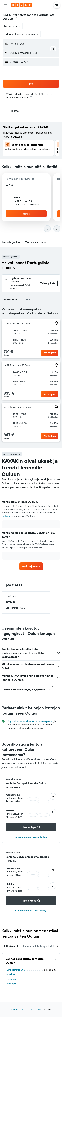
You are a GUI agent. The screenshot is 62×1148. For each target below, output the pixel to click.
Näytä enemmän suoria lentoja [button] (31, 836)
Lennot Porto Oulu (15, 969)
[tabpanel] (31, 375)
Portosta (6, 515)
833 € (7, 15)
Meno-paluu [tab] (11, 299)
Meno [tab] (26, 299)
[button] (5, 5)
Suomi (40, 1009)
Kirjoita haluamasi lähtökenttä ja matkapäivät (30, 721)
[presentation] (15, 18)
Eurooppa (11, 978)
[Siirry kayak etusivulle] (21, 5)
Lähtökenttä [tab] (11, 946)
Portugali (11, 983)
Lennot (30, 1009)
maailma (10, 974)
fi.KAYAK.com (17, 1009)
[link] (31, 566)
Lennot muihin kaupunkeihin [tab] (39, 946)
